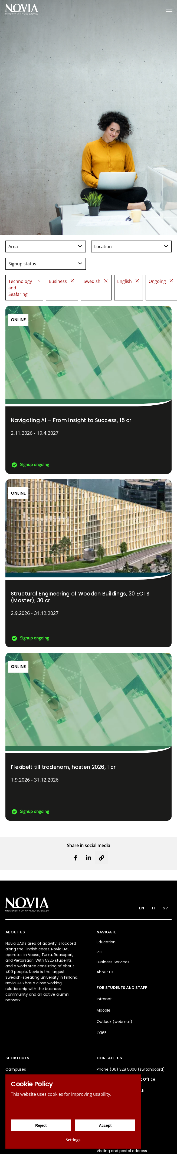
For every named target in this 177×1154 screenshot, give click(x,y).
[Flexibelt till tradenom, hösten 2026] (88, 737)
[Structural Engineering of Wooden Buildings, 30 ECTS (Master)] (88, 563)
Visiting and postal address (122, 1150)
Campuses (15, 1069)
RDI (99, 952)
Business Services (113, 962)
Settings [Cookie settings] (73, 1139)
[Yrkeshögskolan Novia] (21, 9)
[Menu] (169, 9)
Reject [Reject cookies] (41, 1125)
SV (165, 908)
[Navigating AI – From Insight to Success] (88, 390)
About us (105, 972)
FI (153, 908)
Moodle (103, 1010)
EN (141, 908)
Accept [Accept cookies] (105, 1125)
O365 (102, 1033)
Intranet (104, 999)
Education (106, 942)
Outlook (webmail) (114, 1021)
